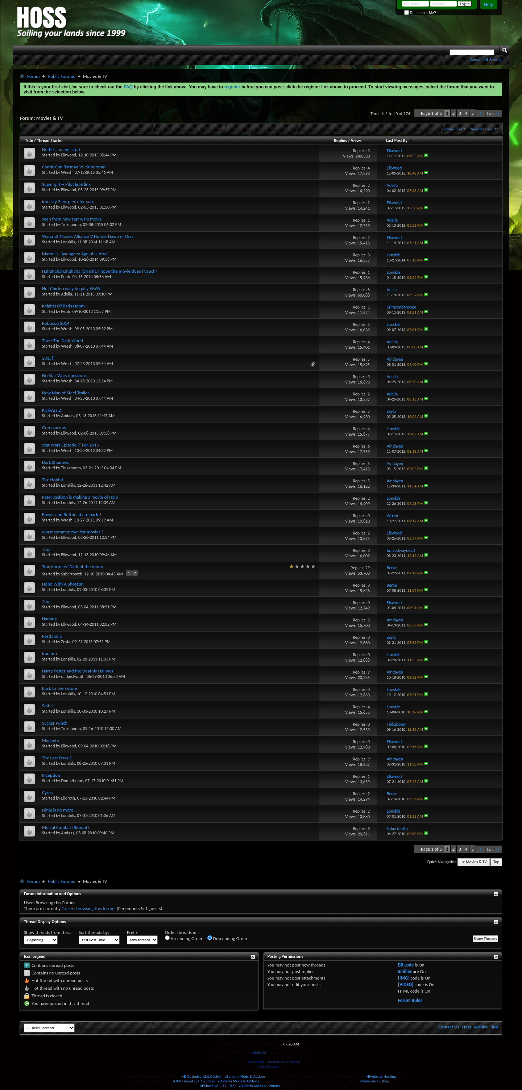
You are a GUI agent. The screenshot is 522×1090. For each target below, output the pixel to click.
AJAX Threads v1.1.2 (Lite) (194, 1081)
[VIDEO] (406, 984)
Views (356, 140)
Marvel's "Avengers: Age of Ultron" (75, 253)
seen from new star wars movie (72, 219)
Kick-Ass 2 (51, 410)
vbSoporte (256, 1062)
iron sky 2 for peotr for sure (68, 201)
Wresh (66, 172)
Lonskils (68, 241)
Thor (46, 549)
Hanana (49, 618)
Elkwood (68, 155)
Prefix (132, 932)
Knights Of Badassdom (63, 306)
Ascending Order (184, 938)
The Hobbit (52, 479)
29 (367, 567)
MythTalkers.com (268, 1066)
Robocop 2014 (56, 323)
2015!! (48, 358)
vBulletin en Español (283, 1062)
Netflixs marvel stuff (61, 149)
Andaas (67, 415)
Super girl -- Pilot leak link (66, 184)
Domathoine (72, 780)
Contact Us (449, 1027)
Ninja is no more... (59, 810)
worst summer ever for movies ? (73, 531)
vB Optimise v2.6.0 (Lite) (201, 1076)
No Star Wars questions (64, 375)
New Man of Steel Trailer (65, 392)
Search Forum (482, 129)
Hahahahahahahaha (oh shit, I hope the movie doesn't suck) (99, 271)
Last (493, 113)
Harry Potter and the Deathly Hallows (77, 671)
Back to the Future (59, 688)
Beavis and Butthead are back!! (72, 514)
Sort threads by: (94, 932)
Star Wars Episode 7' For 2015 (70, 445)
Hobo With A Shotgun (63, 584)
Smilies (405, 971)
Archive (481, 1027)
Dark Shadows (55, 462)
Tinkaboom (71, 224)
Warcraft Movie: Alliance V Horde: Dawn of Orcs (87, 236)
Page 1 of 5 (431, 113)
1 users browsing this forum (88, 908)
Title (29, 140)
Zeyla (65, 641)
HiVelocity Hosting (381, 1076)
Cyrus (47, 792)
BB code (406, 965)
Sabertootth (71, 574)
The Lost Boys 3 (56, 757)
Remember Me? (420, 13)
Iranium (49, 653)
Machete (50, 740)
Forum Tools (452, 129)
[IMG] (404, 978)
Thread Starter (50, 140)
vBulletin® (260, 1052)
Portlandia (52, 636)
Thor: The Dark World (62, 340)
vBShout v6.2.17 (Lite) (218, 1085)
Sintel (47, 705)
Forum (33, 76)
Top (496, 862)
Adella (66, 294)
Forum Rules (410, 1000)
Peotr (65, 276)
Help (488, 4)
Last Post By (399, 140)
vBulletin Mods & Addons (244, 1076)
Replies (340, 140)
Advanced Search (486, 60)
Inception (51, 775)
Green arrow (54, 427)
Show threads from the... (47, 932)
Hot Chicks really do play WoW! (72, 288)
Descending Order (227, 938)
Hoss (466, 1027)
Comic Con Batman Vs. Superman (73, 166)
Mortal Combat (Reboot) (65, 827)
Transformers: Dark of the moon (72, 566)
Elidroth (68, 798)
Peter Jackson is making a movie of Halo (80, 497)
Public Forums (61, 76)
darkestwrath (72, 676)
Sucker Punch (54, 723)
